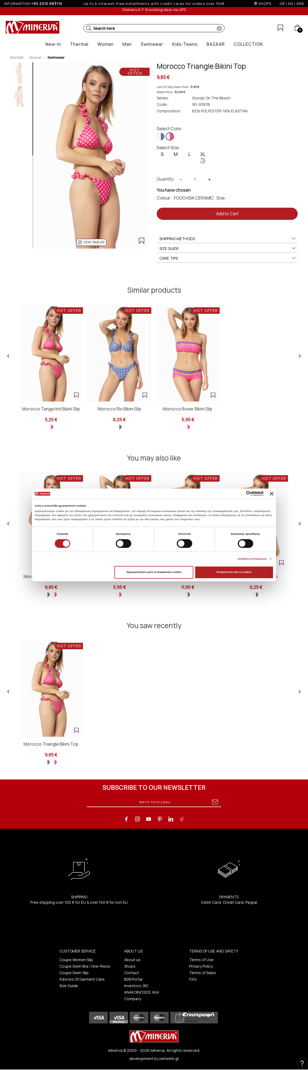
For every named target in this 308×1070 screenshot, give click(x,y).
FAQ (192, 979)
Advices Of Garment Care (82, 979)
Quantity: (166, 179)
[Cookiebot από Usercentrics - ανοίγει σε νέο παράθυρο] (240, 493)
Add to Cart (227, 214)
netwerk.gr (169, 1058)
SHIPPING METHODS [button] (227, 239)
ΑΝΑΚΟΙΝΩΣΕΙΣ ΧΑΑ (141, 992)
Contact (131, 972)
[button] (88, 28)
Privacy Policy (201, 966)
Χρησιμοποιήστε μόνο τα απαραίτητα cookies (153, 572)
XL (203, 157)
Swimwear (56, 57)
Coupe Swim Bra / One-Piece (84, 966)
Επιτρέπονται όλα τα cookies (234, 572)
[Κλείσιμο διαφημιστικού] (272, 493)
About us (132, 959)
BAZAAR (17, 57)
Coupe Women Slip (76, 959)
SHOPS (264, 3)
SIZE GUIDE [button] (227, 248)
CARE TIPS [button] (227, 258)
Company (132, 998)
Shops (130, 966)
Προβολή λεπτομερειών (252, 558)
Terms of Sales (202, 972)
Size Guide (68, 985)
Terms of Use (201, 959)
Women (35, 57)
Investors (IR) (136, 985)
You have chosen (174, 190)
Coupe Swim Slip (74, 972)
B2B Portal (133, 979)
